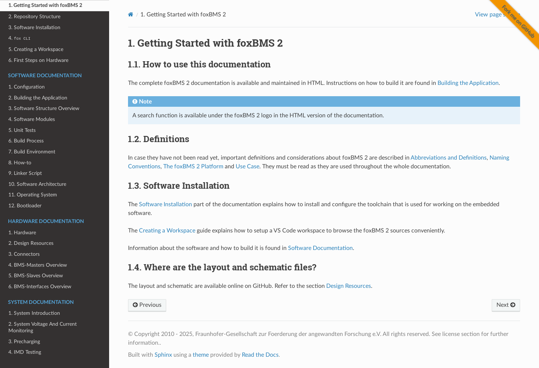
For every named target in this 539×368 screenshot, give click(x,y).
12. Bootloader (24, 205)
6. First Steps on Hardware (38, 60)
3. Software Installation (34, 27)
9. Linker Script (25, 173)
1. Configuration (26, 87)
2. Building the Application (37, 98)
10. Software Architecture (37, 184)
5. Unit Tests (22, 130)
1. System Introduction (34, 313)
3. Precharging (24, 341)
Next (505, 305)
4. (19, 38)
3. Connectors (24, 254)
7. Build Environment (31, 151)
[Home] (130, 14)
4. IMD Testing (24, 352)
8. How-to (19, 162)
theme (201, 355)
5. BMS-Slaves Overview (35, 275)
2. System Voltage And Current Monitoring (42, 327)
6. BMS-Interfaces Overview (39, 286)
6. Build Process (26, 141)
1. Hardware (22, 232)
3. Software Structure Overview (43, 108)
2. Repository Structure (34, 16)
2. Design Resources (30, 243)
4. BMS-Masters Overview (37, 265)
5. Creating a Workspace (35, 49)
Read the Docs (260, 355)
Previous (147, 305)
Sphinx (163, 355)
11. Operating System (32, 194)
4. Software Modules (31, 119)
